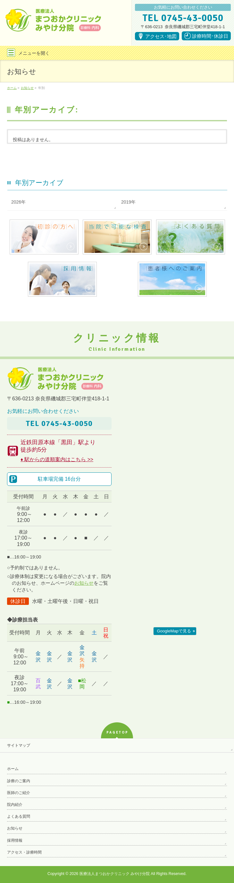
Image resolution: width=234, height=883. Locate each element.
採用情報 (14, 840)
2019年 (128, 202)
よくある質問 (18, 816)
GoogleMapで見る (174, 631)
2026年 (18, 202)
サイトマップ (18, 745)
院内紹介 (14, 804)
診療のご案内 (18, 781)
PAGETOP (117, 732)
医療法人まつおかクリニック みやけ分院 (114, 873)
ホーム (13, 769)
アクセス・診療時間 (24, 852)
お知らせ (84, 583)
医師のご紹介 (18, 793)
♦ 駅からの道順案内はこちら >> (57, 459)
